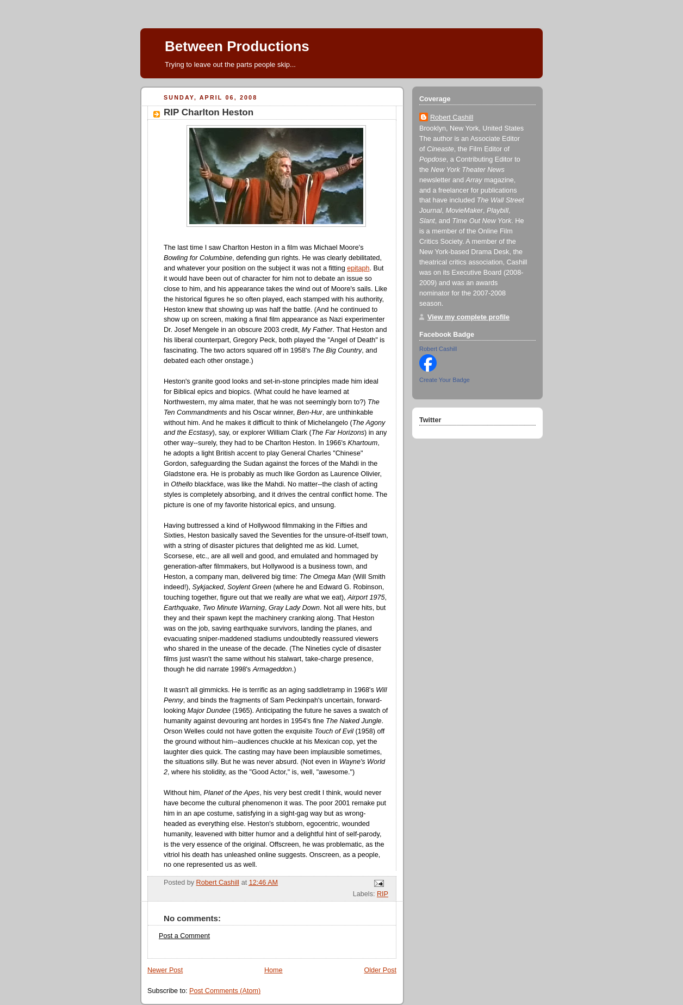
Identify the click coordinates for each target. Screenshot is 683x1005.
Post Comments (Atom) (224, 991)
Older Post (380, 970)
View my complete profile (468, 317)
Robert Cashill (451, 117)
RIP (382, 894)
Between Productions (237, 46)
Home (273, 970)
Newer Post (165, 970)
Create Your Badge (444, 380)
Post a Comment (184, 936)
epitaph (358, 268)
